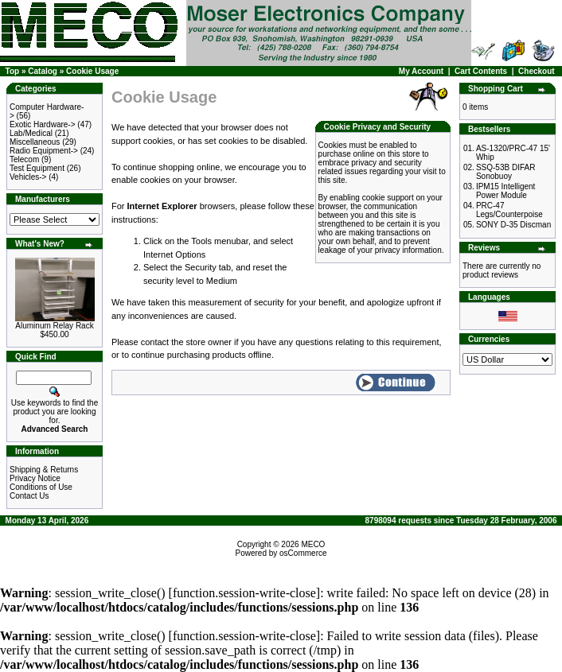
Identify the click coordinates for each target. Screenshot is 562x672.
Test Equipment (37, 168)
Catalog (42, 71)
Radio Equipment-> (44, 150)
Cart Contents (481, 71)
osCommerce (302, 553)
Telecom (24, 159)
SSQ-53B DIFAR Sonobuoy (505, 172)
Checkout (536, 71)
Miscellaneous (35, 142)
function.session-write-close (244, 593)
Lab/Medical (31, 133)
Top (13, 71)
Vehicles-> (28, 177)
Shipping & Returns (44, 469)
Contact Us (29, 495)
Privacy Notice (35, 478)
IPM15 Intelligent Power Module (506, 191)
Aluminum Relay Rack (54, 325)
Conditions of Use (41, 487)
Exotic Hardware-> (43, 124)
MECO (313, 544)
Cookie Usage (92, 71)
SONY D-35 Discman (513, 224)
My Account (421, 71)
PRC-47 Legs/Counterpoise (509, 210)
